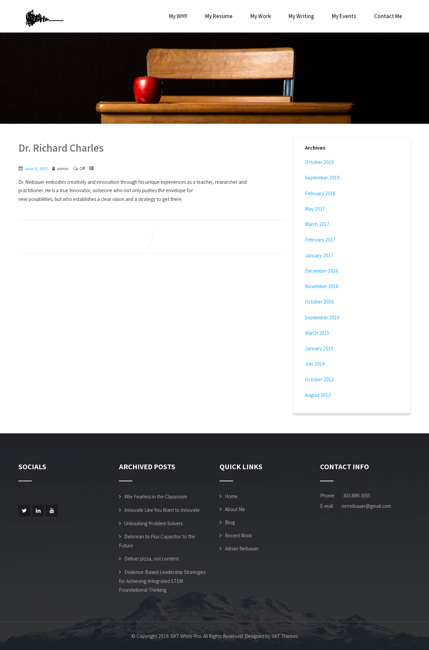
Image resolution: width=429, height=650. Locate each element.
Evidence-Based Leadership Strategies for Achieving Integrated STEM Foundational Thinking (162, 581)
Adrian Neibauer (242, 548)
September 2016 (322, 317)
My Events (344, 16)
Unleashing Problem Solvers (153, 523)
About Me (235, 509)
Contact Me (388, 16)
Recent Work (238, 535)
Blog (230, 522)
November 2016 (322, 286)
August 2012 (318, 395)
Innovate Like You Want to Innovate (162, 510)
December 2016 (321, 271)
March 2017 (317, 224)
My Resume (219, 16)
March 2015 (317, 333)
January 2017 (319, 255)
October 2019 (319, 162)
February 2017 (320, 239)
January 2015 (319, 348)
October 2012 (319, 379)
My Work (260, 16)
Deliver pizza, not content (151, 558)
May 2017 (315, 209)
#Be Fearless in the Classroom (155, 496)
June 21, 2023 (36, 168)
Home (231, 496)
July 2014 (315, 364)
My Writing (301, 16)
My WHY (178, 16)
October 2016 (319, 302)
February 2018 (320, 193)
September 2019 (322, 177)
